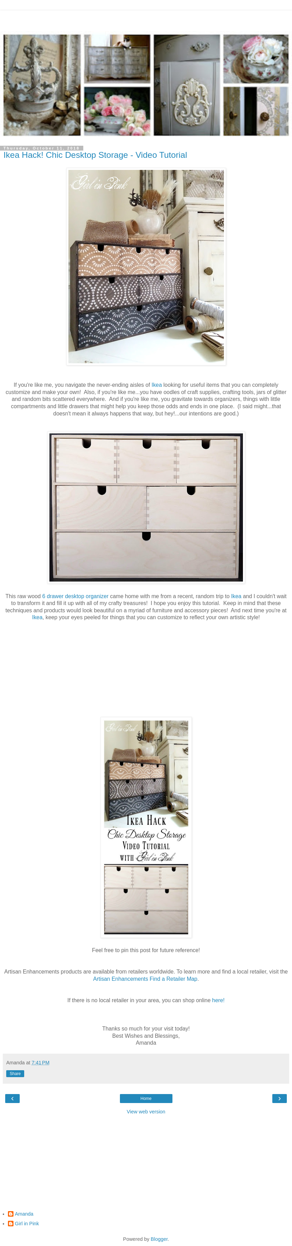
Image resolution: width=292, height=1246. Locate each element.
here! (218, 1000)
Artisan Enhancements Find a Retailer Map (145, 979)
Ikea (157, 385)
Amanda (24, 1214)
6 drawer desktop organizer (75, 596)
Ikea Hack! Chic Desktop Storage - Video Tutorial (95, 155)
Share (15, 1073)
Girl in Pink (27, 1223)
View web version (146, 1111)
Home (145, 1098)
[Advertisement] (146, 19)
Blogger (159, 1239)
